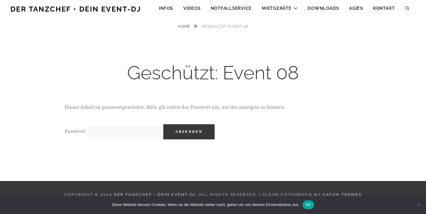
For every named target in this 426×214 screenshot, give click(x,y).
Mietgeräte (277, 8)
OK (308, 204)
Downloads (323, 8)
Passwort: (113, 131)
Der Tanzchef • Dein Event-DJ (75, 9)
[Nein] (419, 205)
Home (184, 26)
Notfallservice (231, 8)
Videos (192, 8)
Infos (166, 8)
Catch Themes (342, 194)
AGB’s (356, 8)
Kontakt (384, 8)
